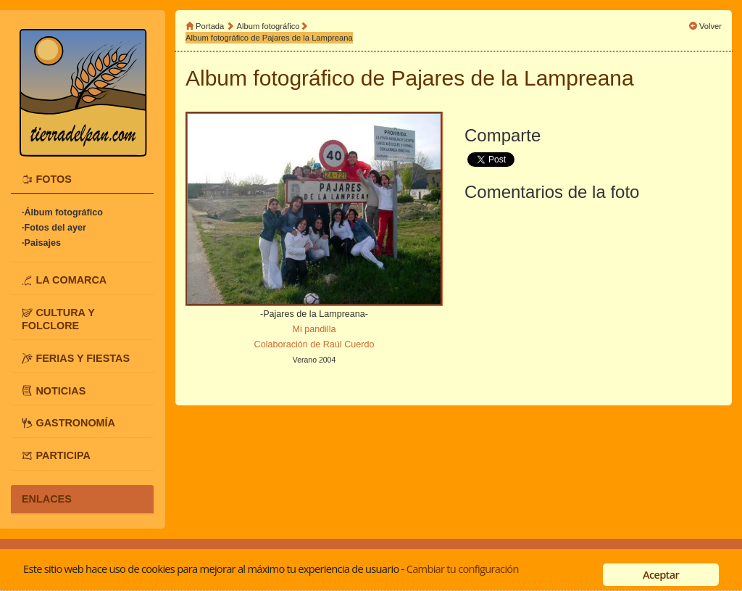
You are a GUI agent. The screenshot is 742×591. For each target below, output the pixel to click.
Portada (210, 26)
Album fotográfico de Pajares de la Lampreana (269, 37)
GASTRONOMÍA (75, 423)
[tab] (82, 179)
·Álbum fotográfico (62, 212)
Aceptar (661, 574)
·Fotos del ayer (54, 228)
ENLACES (47, 499)
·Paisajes (41, 243)
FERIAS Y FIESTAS (83, 357)
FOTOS (53, 179)
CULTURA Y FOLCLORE (58, 319)
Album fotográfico (268, 26)
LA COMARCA (71, 280)
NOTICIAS (61, 390)
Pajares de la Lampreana (512, 78)
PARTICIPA (63, 455)
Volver (710, 26)
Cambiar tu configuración (463, 568)
